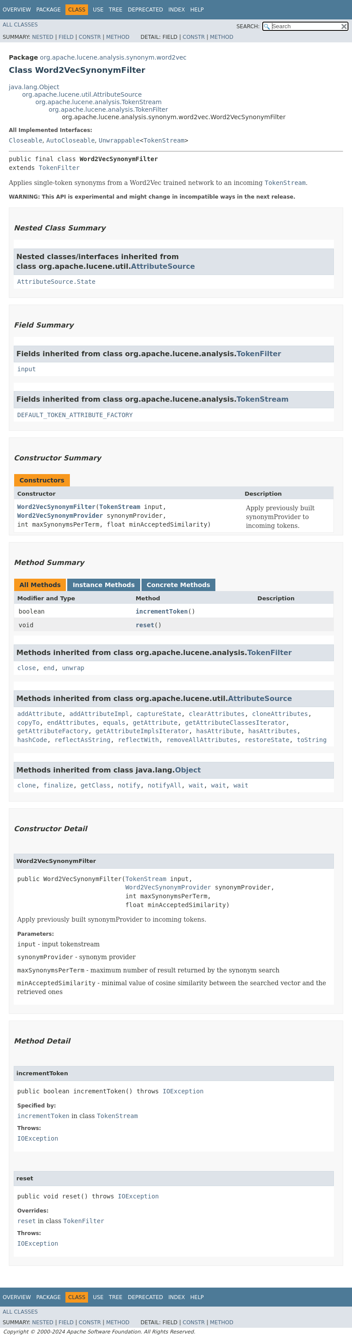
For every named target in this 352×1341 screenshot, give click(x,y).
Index (176, 10)
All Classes (20, 25)
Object (188, 770)
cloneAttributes (280, 713)
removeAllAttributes (201, 739)
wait (196, 785)
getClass (95, 785)
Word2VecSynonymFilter (56, 506)
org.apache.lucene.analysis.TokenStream (98, 101)
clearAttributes (217, 713)
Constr (90, 37)
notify (129, 785)
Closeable (25, 140)
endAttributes (71, 722)
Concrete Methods (178, 584)
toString (311, 739)
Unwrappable (119, 140)
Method (118, 37)
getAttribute (155, 722)
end (48, 667)
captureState (159, 713)
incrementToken (162, 611)
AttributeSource (163, 266)
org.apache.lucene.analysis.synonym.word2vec (113, 57)
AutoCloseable (70, 140)
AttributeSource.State (56, 281)
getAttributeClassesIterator (235, 722)
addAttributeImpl (99, 713)
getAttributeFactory (52, 731)
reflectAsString (82, 739)
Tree (115, 10)
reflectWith (138, 739)
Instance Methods (103, 584)
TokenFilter (59, 167)
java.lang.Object (34, 86)
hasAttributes (273, 731)
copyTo (28, 722)
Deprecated (145, 10)
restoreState (267, 739)
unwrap (73, 667)
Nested (42, 37)
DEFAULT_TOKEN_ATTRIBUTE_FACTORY (75, 414)
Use (98, 10)
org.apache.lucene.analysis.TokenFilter (108, 109)
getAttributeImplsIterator (142, 731)
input (26, 369)
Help (197, 10)
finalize (58, 785)
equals (114, 722)
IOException (183, 1091)
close (26, 667)
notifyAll (164, 785)
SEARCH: (248, 26)
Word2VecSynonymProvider (60, 515)
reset (145, 625)
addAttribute (39, 713)
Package (48, 10)
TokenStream (163, 140)
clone (26, 785)
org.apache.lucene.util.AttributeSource (82, 94)
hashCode (32, 739)
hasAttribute (218, 731)
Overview (17, 10)
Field (65, 37)
